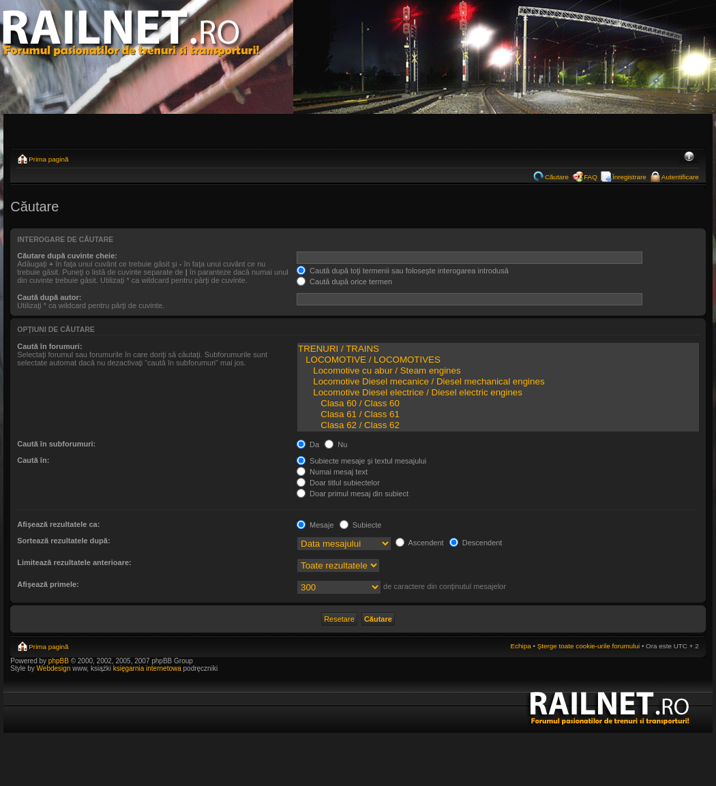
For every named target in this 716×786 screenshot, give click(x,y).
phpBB (58, 661)
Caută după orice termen (344, 281)
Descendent (476, 543)
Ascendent (419, 543)
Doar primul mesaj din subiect (352, 493)
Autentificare (680, 177)
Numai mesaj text (332, 472)
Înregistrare (629, 177)
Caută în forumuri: (49, 346)
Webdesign (55, 668)
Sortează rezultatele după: (63, 540)
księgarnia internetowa (147, 668)
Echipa (521, 646)
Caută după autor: (49, 297)
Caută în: (33, 460)
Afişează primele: (47, 584)
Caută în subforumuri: (56, 444)
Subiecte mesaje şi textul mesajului (361, 461)
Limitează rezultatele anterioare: (74, 562)
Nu (336, 444)
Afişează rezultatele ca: (58, 524)
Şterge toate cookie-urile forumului (588, 646)
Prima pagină (48, 159)
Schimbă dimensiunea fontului (689, 157)
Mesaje (315, 525)
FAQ (590, 177)
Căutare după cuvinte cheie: (67, 256)
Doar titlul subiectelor (338, 483)
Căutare (557, 177)
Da (308, 444)
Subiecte (361, 525)
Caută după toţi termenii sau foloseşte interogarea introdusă (403, 271)
